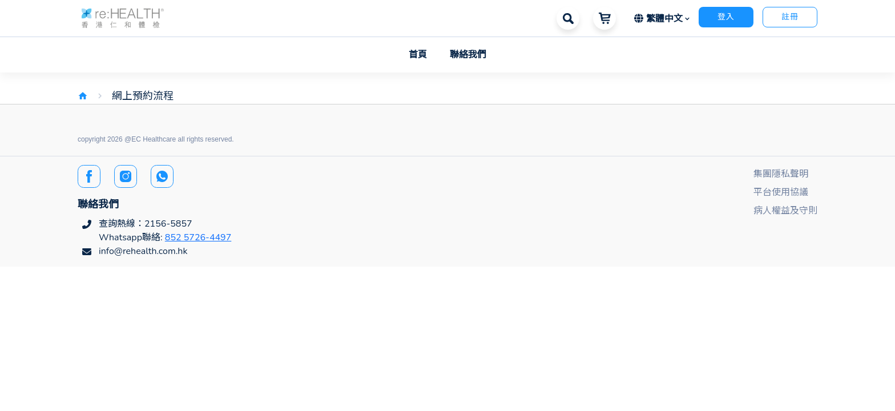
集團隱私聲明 (780, 174)
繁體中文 (659, 19)
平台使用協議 (780, 192)
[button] (123, 17)
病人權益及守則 (785, 210)
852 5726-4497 (198, 237)
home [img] (83, 96)
